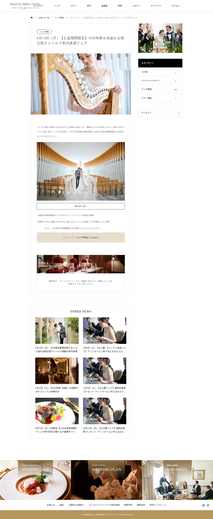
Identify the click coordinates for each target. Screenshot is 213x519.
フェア (57, 6)
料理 (120, 6)
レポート (136, 6)
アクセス (175, 6)
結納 (61, 505)
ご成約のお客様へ (76, 505)
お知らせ (51, 505)
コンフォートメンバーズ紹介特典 (104, 505)
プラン (74, 6)
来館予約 (128, 505)
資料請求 (141, 505)
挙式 (89, 6)
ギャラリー (156, 6)
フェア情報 (44, 32)
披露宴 (104, 6)
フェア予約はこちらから (87, 237)
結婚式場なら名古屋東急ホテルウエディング (102, 515)
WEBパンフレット (157, 505)
